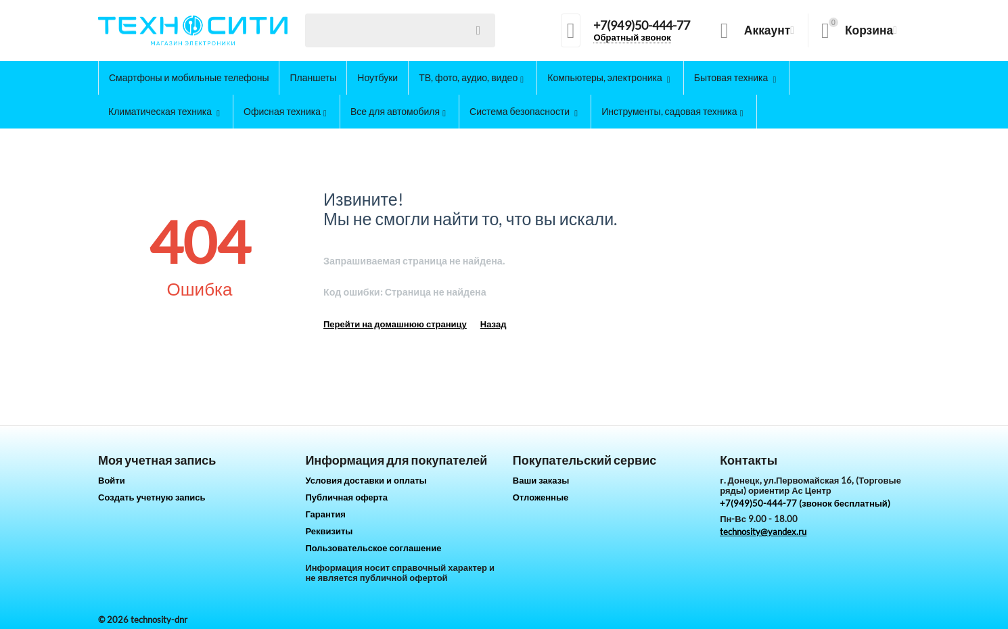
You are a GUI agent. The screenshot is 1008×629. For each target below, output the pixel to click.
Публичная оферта (346, 497)
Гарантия (325, 514)
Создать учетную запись (152, 497)
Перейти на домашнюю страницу (395, 324)
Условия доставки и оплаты (365, 480)
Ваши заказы (541, 480)
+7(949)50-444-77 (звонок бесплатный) (805, 503)
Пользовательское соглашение (373, 547)
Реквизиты (328, 531)
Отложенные (541, 497)
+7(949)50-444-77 (641, 25)
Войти (111, 480)
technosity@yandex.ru (763, 531)
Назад (493, 324)
